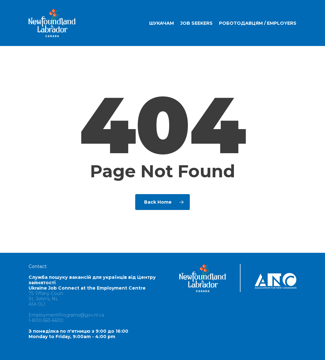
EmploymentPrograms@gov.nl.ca (66, 315)
